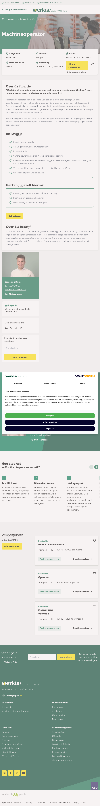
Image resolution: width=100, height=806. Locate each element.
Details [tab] (82, 384)
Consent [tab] (18, 384)
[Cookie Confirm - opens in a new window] (85, 376)
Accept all (50, 416)
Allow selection (50, 422)
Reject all (50, 429)
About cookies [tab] (50, 384)
